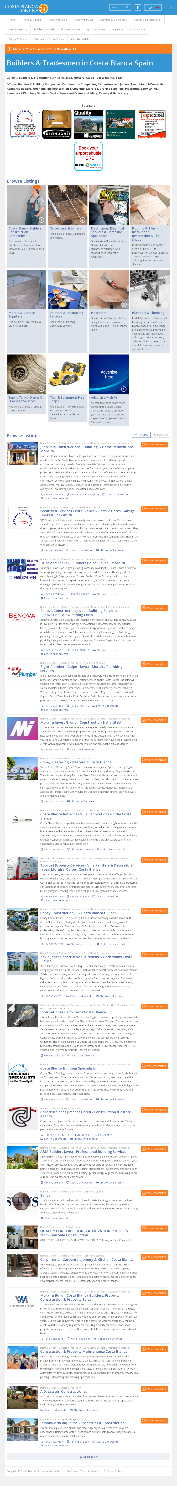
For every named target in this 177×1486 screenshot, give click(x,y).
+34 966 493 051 (53, 996)
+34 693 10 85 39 (80, 650)
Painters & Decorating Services (66, 315)
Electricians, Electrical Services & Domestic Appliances (107, 232)
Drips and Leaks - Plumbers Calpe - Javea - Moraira (82, 563)
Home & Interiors (119, 858)
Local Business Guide (98, 858)
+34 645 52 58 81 (80, 1338)
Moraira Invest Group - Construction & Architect (81, 722)
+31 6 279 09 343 (54, 849)
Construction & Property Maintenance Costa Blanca (83, 1351)
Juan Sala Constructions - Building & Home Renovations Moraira (87, 449)
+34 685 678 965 (80, 594)
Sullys (45, 1195)
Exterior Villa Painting (50, 861)
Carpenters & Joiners (65, 228)
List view (141, 434)
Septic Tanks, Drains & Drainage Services (26, 399)
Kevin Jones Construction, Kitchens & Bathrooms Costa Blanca (86, 959)
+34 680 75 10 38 (54, 801)
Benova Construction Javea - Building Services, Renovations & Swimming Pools (79, 612)
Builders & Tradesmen (70, 443)
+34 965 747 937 (53, 494)
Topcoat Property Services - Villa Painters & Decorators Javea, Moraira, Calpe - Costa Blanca (86, 867)
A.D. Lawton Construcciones (63, 1391)
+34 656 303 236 (79, 705)
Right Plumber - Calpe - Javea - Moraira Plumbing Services (81, 668)
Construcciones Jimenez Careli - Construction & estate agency (85, 1114)
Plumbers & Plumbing (148, 313)
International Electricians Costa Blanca (73, 1012)
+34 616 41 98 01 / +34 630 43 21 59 (92, 1135)
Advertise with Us (104, 397)
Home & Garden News (70, 1227)
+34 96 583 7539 (53, 1441)
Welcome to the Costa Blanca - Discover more (62, 858)
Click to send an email (56, 498)
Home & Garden (48, 443)
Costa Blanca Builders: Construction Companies (25, 232)
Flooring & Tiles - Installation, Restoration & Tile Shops (146, 234)
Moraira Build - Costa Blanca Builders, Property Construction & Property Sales (80, 1297)
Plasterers (98, 313)
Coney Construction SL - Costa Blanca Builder (78, 913)
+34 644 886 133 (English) (84, 494)
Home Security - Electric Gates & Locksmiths (80, 507)
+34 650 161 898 (53, 550)
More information (154, 444)
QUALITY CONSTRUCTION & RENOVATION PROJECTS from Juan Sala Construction (84, 1233)
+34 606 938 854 (79, 896)
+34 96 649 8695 (53, 896)
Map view (160, 434)
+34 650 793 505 (53, 1182)
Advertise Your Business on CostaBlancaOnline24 (44, 49)
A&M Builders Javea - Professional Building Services (83, 1151)
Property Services (48, 1419)
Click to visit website (117, 494)
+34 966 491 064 (53, 749)
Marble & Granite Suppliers (22, 315)
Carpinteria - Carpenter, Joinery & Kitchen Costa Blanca (86, 1259)
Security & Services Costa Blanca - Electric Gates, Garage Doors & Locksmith (87, 513)
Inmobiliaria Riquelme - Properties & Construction (82, 1423)
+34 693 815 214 (53, 1099)
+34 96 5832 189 (53, 705)
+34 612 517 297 (53, 650)
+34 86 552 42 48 (54, 1338)
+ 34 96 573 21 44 (54, 1135)
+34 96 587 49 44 (54, 594)
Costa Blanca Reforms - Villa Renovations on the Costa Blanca (86, 816)
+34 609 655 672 (53, 1055)
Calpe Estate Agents (69, 1419)
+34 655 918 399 (79, 1441)
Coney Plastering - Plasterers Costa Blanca (75, 762)
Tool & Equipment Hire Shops (67, 399)
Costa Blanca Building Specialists (68, 1068)
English (153, 7)
